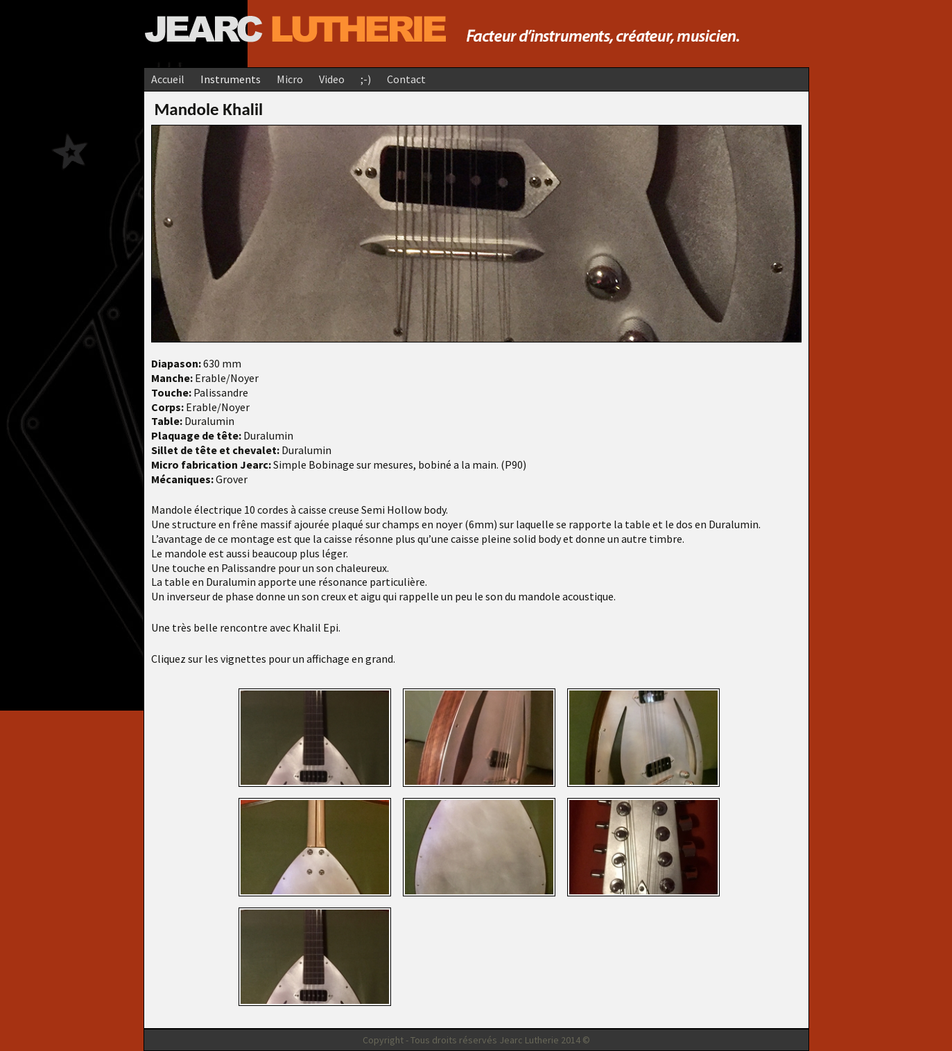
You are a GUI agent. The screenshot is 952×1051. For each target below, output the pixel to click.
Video (332, 79)
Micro (290, 79)
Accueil (167, 79)
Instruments (230, 79)
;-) (366, 79)
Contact (406, 79)
